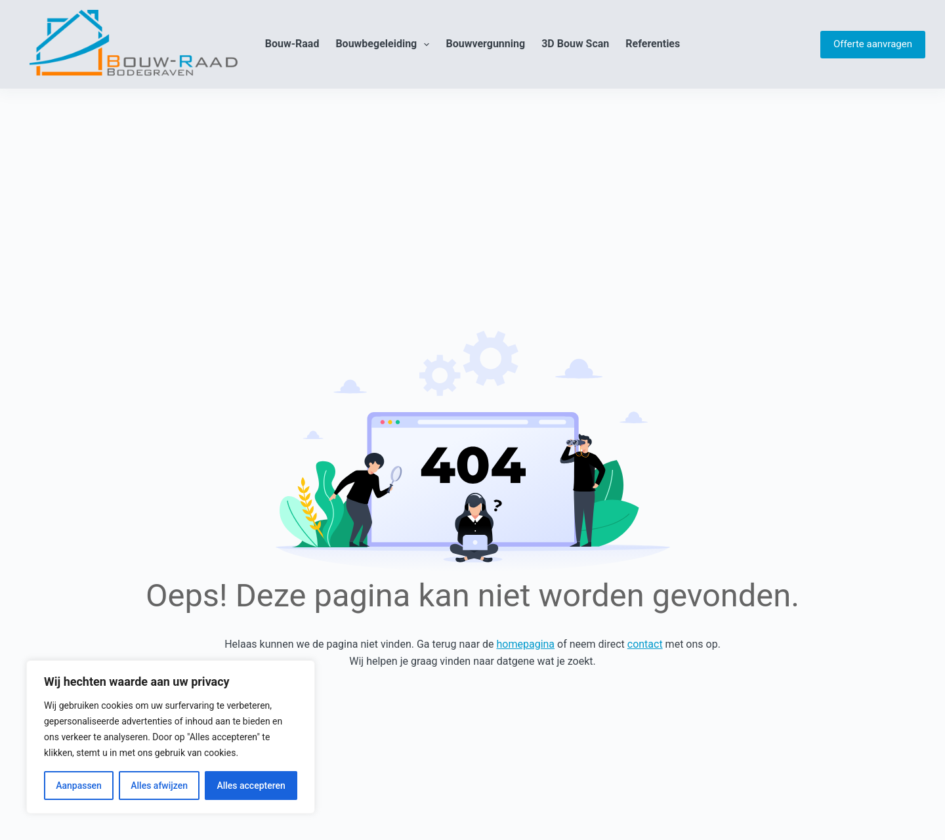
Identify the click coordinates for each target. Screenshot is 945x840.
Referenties (652, 43)
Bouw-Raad (292, 43)
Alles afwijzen (159, 785)
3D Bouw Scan (575, 43)
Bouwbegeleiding (384, 44)
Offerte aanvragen (872, 44)
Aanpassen (79, 785)
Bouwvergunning (485, 43)
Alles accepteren (251, 785)
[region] (170, 737)
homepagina (526, 644)
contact (645, 644)
